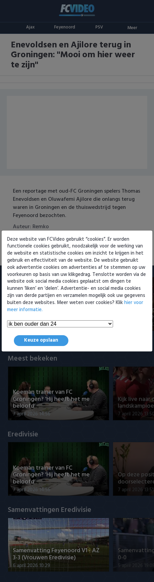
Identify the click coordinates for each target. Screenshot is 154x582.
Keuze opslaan (41, 340)
